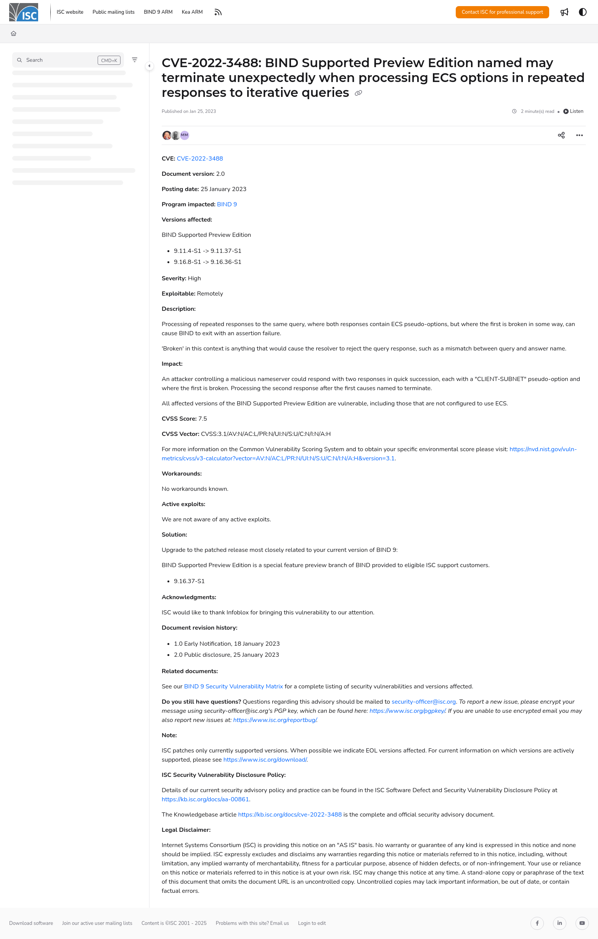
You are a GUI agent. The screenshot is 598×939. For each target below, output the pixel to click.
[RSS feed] (218, 12)
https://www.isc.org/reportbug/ (274, 720)
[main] (374, 475)
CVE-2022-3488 (200, 158)
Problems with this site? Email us (252, 923)
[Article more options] (580, 135)
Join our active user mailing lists (97, 923)
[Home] (13, 33)
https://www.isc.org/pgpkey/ (407, 711)
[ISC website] (70, 12)
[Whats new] (564, 12)
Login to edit (312, 923)
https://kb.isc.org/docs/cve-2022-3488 (290, 814)
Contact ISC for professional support (502, 12)
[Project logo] (23, 12)
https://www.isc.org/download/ (265, 760)
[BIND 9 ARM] (158, 12)
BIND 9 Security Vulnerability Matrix (233, 686)
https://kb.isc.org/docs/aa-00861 (205, 799)
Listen (573, 111)
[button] (68, 60)
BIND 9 (227, 204)
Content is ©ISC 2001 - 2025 (174, 923)
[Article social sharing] (561, 135)
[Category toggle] (149, 66)
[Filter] (134, 59)
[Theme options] (583, 12)
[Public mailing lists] (114, 12)
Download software (31, 923)
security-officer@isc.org (424, 702)
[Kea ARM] (192, 12)
